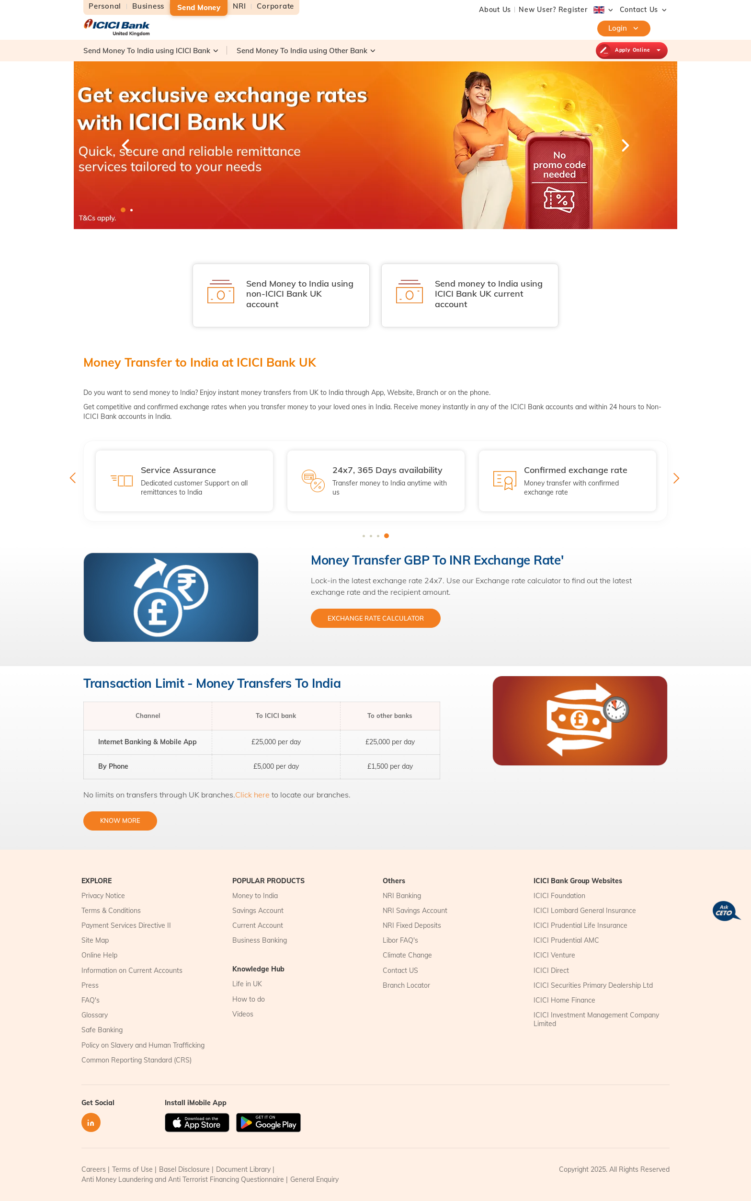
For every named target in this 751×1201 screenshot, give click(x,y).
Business (148, 6)
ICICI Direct (551, 970)
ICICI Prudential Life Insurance (580, 925)
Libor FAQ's (400, 940)
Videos (242, 1014)
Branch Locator (406, 985)
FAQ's (90, 1000)
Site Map (95, 940)
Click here (252, 794)
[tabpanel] (375, 145)
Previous (126, 145)
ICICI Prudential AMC (566, 940)
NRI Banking (402, 895)
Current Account (257, 925)
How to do (248, 999)
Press (90, 985)
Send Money (198, 7)
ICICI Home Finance (564, 1000)
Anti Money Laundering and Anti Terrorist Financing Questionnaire (182, 1179)
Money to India (255, 895)
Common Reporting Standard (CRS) (136, 1060)
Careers (93, 1169)
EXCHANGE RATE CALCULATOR (376, 618)
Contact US (400, 970)
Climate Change (407, 955)
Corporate (275, 6)
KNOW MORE (120, 820)
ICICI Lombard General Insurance (585, 910)
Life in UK (247, 984)
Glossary (94, 1015)
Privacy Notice (103, 895)
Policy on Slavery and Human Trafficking (143, 1045)
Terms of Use (132, 1169)
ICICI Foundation (559, 895)
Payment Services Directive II (126, 925)
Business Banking (259, 940)
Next (624, 145)
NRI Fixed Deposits (412, 925)
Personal (105, 6)
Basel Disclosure (184, 1169)
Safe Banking (102, 1030)
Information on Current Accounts (131, 970)
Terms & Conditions (111, 910)
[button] (639, 9)
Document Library (243, 1169)
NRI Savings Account (415, 910)
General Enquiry (314, 1179)
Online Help (99, 955)
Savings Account (258, 910)
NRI (239, 6)
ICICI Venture (554, 955)
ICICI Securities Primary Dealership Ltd (593, 985)
